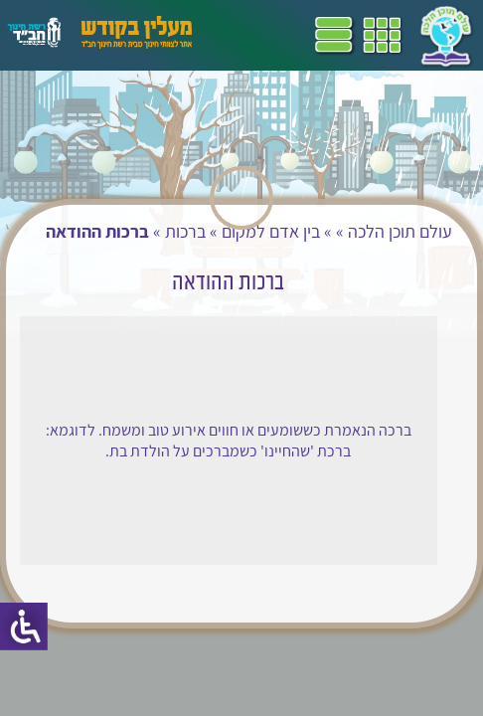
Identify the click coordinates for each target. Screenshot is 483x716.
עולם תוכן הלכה (400, 231)
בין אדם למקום (271, 231)
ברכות (185, 231)
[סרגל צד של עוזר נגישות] (24, 626)
